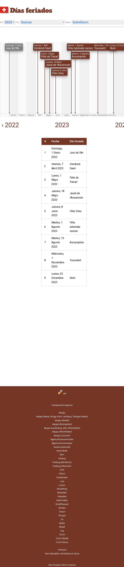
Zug (62, 531)
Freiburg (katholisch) (62, 462)
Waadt (62, 527)
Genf (62, 470)
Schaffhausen (62, 504)
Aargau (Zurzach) (62, 435)
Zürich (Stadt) (62, 538)
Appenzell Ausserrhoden (62, 439)
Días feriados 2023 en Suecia (62, 565)
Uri (62, 519)
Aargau (62, 413)
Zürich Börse (62, 542)
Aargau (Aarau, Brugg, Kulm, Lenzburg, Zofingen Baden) (62, 416)
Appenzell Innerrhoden (62, 443)
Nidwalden (62, 493)
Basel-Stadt (62, 451)
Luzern (62, 485)
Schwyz (62, 508)
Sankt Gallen (62, 500)
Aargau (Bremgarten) (62, 424)
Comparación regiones (62, 405)
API (62, 394)
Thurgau (62, 515)
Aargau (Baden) (62, 420)
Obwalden (62, 496)
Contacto (62, 550)
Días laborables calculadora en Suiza (62, 553)
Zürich (62, 534)
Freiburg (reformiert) (62, 466)
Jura (62, 481)
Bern (62, 454)
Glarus (62, 473)
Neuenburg (62, 489)
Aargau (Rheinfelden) (62, 432)
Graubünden (62, 477)
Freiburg (62, 458)
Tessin (62, 512)
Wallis (62, 523)
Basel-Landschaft (62, 447)
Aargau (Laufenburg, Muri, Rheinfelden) (62, 428)
